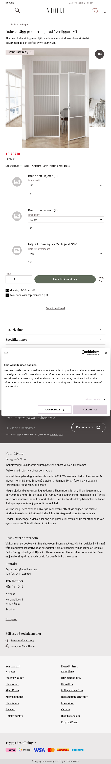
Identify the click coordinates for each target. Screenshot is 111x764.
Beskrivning (14, 330)
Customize (55, 409)
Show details (93, 399)
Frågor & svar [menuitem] (70, 722)
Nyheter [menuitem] (10, 671)
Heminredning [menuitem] (14, 715)
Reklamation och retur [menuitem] (74, 696)
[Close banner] (106, 353)
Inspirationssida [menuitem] (70, 715)
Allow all (90, 409)
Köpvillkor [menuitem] (67, 684)
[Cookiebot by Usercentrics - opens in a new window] (84, 352)
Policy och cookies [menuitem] (72, 690)
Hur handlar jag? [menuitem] (71, 677)
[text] (55, 154)
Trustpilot (10, 2)
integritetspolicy (56, 434)
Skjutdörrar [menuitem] (12, 690)
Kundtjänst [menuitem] (67, 671)
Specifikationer (16, 339)
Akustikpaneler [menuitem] (15, 696)
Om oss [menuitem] (65, 709)
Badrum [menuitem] (10, 709)
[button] (95, 10)
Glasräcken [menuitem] (12, 703)
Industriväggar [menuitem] (15, 677)
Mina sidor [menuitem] (67, 703)
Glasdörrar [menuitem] (12, 684)
